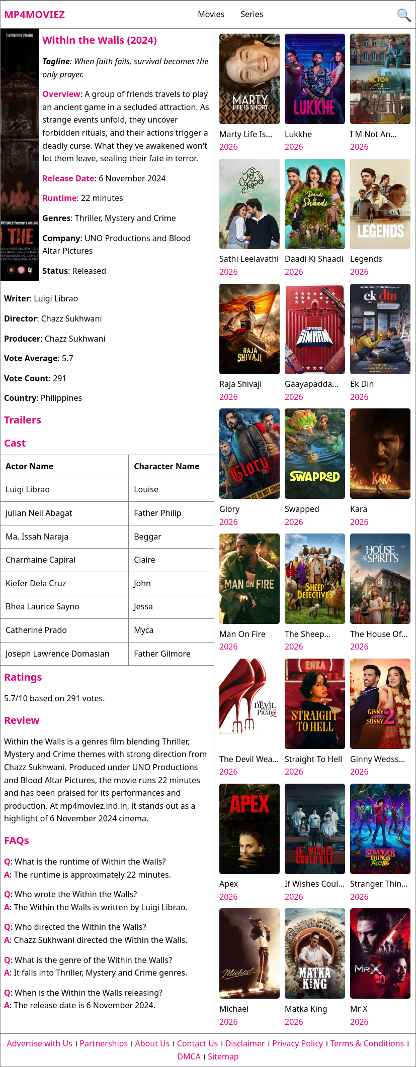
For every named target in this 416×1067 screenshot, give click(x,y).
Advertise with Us (39, 1043)
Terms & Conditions (367, 1043)
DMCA (189, 1056)
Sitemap (223, 1056)
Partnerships (103, 1043)
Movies (211, 14)
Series (251, 14)
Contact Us (197, 1043)
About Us (152, 1043)
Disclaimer (245, 1043)
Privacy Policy (297, 1043)
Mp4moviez (34, 14)
